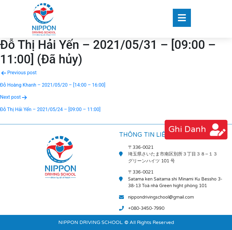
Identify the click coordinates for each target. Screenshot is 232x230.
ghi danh (187, 129)
